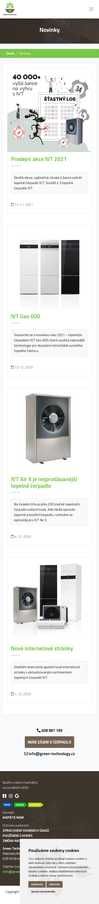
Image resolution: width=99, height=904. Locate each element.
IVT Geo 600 (25, 316)
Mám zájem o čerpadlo (49, 742)
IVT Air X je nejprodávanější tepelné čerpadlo (44, 482)
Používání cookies (18, 835)
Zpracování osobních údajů (26, 830)
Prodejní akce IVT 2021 (39, 159)
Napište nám (13, 817)
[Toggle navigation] (91, 9)
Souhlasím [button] (37, 884)
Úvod (10, 53)
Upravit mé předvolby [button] (43, 891)
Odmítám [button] (54, 884)
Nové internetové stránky (42, 648)
